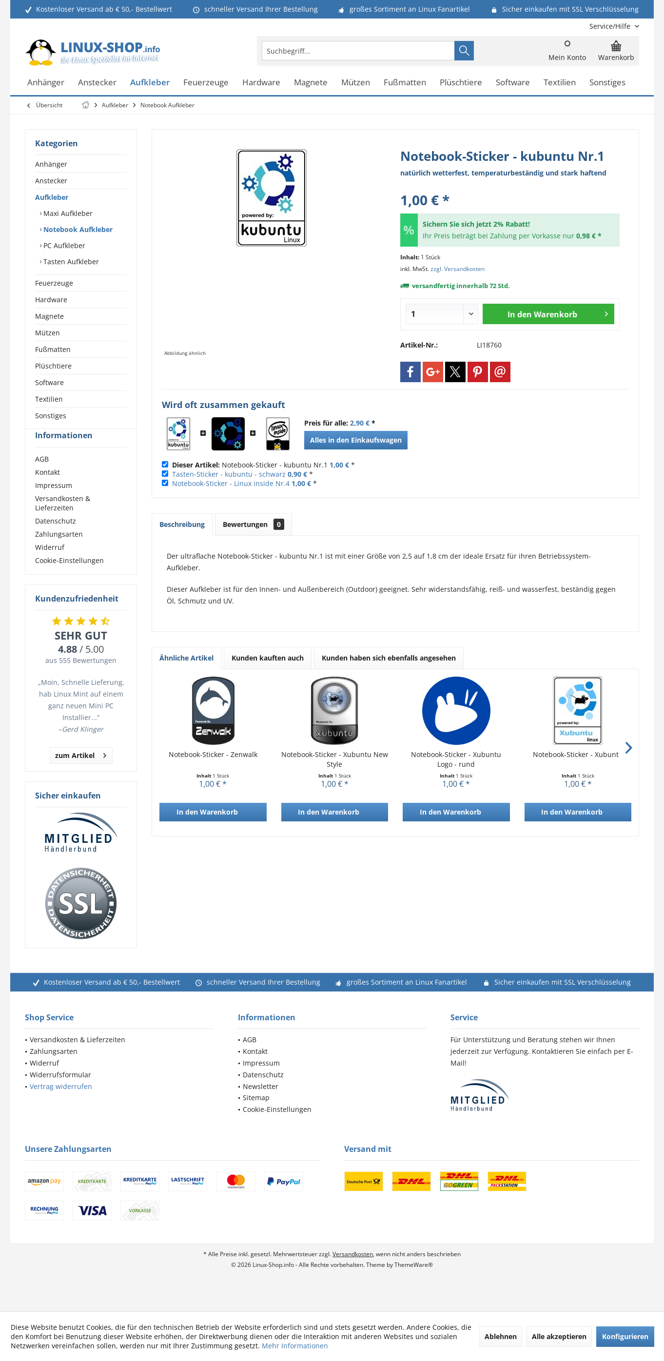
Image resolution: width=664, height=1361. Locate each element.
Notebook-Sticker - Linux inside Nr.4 (231, 483)
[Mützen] (355, 82)
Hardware (51, 299)
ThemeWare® (413, 1282)
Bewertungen (253, 524)
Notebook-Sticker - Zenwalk (213, 754)
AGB (42, 476)
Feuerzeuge (54, 283)
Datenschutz (55, 538)
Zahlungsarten (59, 551)
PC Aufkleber (63, 245)
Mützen (47, 332)
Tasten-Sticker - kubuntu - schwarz (229, 474)
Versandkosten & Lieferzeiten (62, 520)
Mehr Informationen (295, 1345)
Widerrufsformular (60, 1092)
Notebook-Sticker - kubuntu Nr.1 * (263, 464)
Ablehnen (501, 1336)
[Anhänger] (45, 82)
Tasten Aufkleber (70, 261)
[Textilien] (560, 82)
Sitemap (256, 1115)
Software (49, 382)
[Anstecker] (97, 82)
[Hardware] (261, 82)
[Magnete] (310, 82)
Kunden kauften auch (268, 657)
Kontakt (47, 489)
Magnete (49, 316)
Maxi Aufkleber (67, 213)
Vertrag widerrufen (61, 1103)
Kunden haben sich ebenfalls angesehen (389, 657)
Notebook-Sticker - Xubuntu (578, 754)
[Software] (513, 82)
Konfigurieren (625, 1336)
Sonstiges (50, 415)
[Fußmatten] (405, 82)
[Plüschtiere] (461, 82)
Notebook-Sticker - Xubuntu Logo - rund (456, 759)
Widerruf (49, 564)
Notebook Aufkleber (77, 229)
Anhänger (51, 164)
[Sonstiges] (607, 82)
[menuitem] (610, 26)
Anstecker (51, 180)
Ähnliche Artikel (186, 657)
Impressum (53, 502)
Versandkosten (352, 1271)
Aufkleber (51, 197)
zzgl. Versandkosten (457, 269)
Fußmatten (53, 349)
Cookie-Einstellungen (69, 578)
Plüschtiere (53, 365)
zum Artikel (80, 771)
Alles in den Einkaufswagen (356, 440)
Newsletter (260, 1103)
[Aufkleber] (149, 82)
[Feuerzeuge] (205, 82)
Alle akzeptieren (559, 1336)
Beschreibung (182, 524)
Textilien (49, 399)
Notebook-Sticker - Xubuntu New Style (334, 759)
